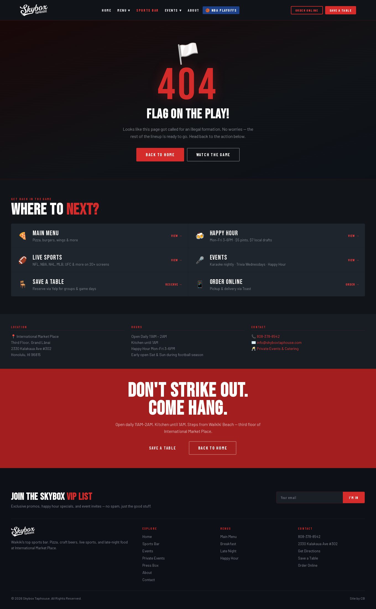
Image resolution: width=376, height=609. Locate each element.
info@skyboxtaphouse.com (279, 342)
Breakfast (228, 544)
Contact (148, 579)
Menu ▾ (123, 10)
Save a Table (341, 10)
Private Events (153, 558)
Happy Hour (229, 558)
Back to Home (160, 154)
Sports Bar (147, 10)
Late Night (228, 551)
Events (147, 551)
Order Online (306, 10)
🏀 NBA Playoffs (221, 10)
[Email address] (309, 497)
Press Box (150, 565)
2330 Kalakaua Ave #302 (318, 544)
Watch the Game (213, 154)
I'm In (354, 498)
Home (106, 10)
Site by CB (357, 598)
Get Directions (309, 551)
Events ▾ (173, 10)
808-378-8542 (268, 336)
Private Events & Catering (278, 348)
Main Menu (228, 536)
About (193, 10)
